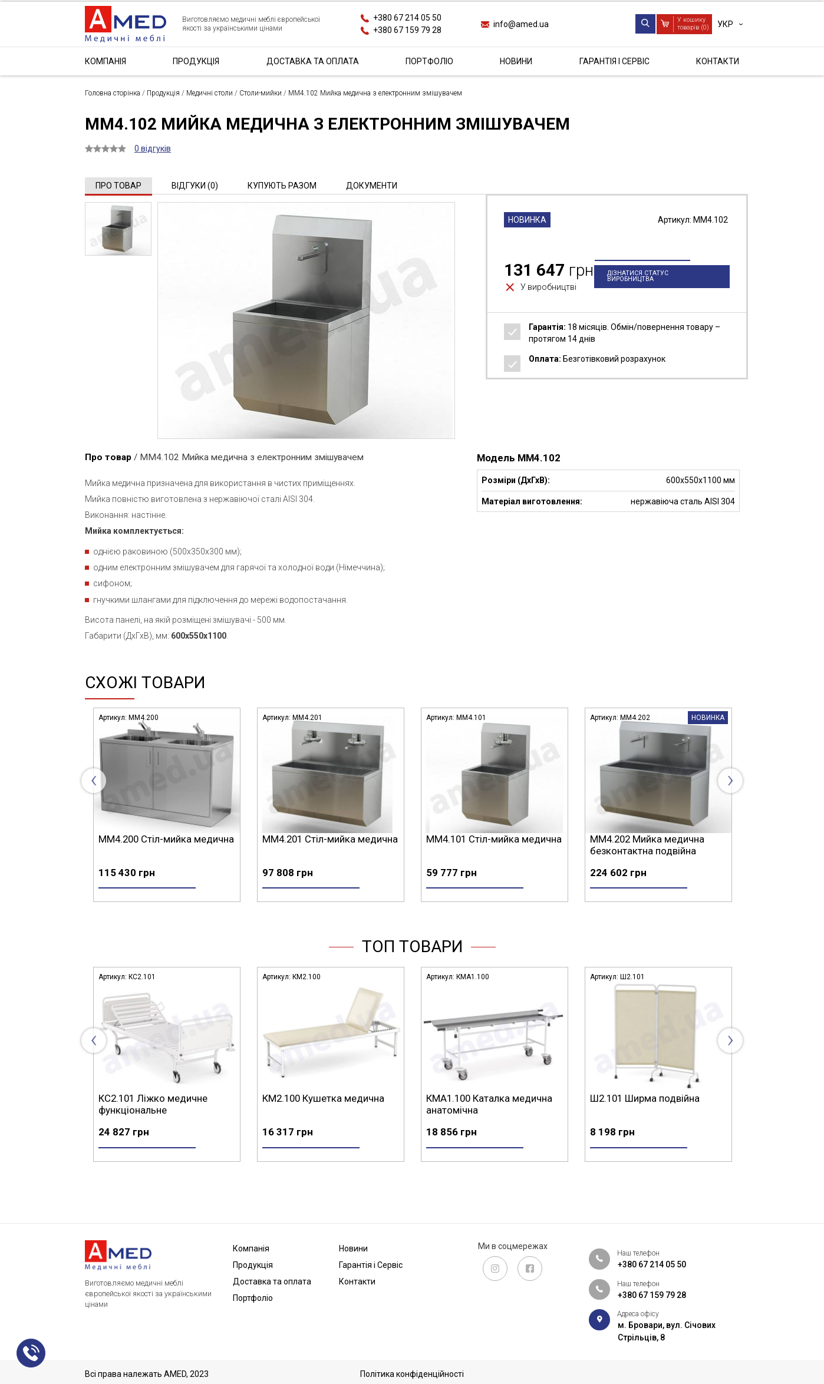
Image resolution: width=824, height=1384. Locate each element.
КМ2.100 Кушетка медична (487, 1119)
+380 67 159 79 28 (407, 30)
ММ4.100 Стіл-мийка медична (166, 839)
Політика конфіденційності (412, 1374)
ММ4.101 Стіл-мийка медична (658, 839)
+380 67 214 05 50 (407, 17)
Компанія (105, 61)
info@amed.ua (521, 24)
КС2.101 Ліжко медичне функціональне (316, 1125)
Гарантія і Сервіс (614, 61)
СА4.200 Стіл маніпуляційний (163, 1119)
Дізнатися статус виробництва (637, 296)
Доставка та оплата (312, 61)
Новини (516, 61)
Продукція (196, 61)
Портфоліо (429, 61)
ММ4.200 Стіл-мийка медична (330, 839)
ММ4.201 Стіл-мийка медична (494, 839)
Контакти (717, 61)
